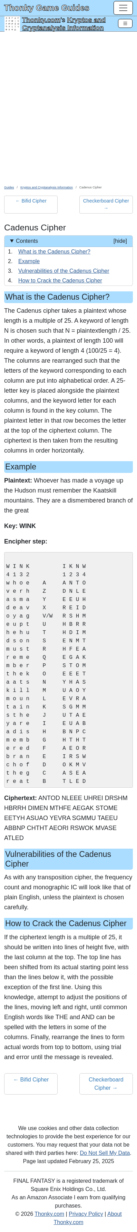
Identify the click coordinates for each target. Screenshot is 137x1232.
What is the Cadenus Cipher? (54, 252)
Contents (71, 241)
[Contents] (68, 260)
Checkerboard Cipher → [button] (106, 204)
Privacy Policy (86, 1214)
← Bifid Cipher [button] (31, 201)
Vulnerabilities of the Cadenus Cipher (63, 271)
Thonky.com (41, 19)
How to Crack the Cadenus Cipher (60, 280)
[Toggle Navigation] (125, 23)
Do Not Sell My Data (105, 1153)
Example (29, 261)
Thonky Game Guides (46, 7)
